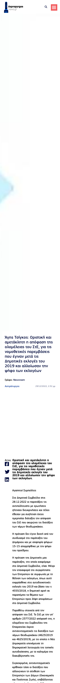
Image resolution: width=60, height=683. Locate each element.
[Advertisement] (30, 423)
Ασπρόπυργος (12, 386)
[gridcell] (33, 472)
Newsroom (19, 380)
